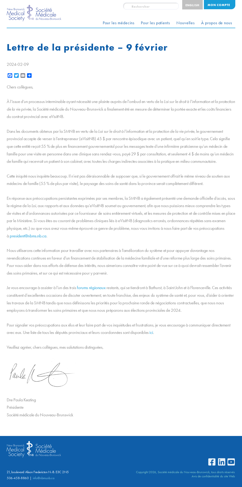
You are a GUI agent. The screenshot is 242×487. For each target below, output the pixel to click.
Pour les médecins (119, 22)
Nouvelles (185, 22)
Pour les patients (155, 22)
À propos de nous (216, 22)
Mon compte (219, 5)
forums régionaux (91, 287)
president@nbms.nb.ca (28, 236)
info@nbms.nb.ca (43, 478)
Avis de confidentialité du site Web (213, 476)
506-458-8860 (18, 478)
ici (151, 332)
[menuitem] (192, 4)
